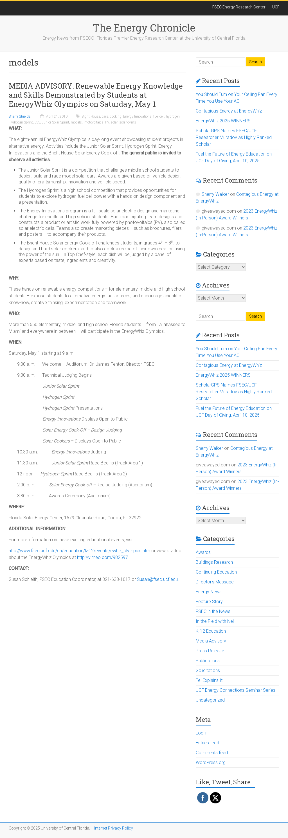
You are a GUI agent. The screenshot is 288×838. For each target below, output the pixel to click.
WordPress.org (211, 762)
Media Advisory (211, 641)
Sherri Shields (19, 116)
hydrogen (173, 116)
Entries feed (207, 742)
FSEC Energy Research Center (239, 7)
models (76, 122)
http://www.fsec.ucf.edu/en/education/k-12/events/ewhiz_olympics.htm (79, 550)
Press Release (210, 650)
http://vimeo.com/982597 (102, 557)
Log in (202, 733)
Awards (203, 552)
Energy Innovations (137, 116)
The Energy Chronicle (144, 27)
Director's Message (215, 582)
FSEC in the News (213, 611)
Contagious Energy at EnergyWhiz (229, 111)
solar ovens (127, 122)
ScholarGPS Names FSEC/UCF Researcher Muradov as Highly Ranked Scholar (234, 137)
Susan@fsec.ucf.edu (157, 579)
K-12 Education (211, 631)
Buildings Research (214, 562)
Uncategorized (210, 700)
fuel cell (158, 116)
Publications (208, 660)
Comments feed (212, 752)
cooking (116, 116)
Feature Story (209, 601)
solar (114, 122)
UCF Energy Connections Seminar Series (235, 690)
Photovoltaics (94, 122)
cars (105, 116)
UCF (275, 7)
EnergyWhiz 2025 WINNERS (223, 120)
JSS (37, 122)
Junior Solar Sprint (55, 122)
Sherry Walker (215, 194)
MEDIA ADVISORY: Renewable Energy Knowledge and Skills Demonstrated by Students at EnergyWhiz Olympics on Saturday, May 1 (96, 95)
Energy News (209, 591)
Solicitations (208, 670)
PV (107, 122)
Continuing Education (216, 572)
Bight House (91, 116)
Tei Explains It (209, 680)
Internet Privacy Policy (113, 828)
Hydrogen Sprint (21, 122)
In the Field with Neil (215, 621)
